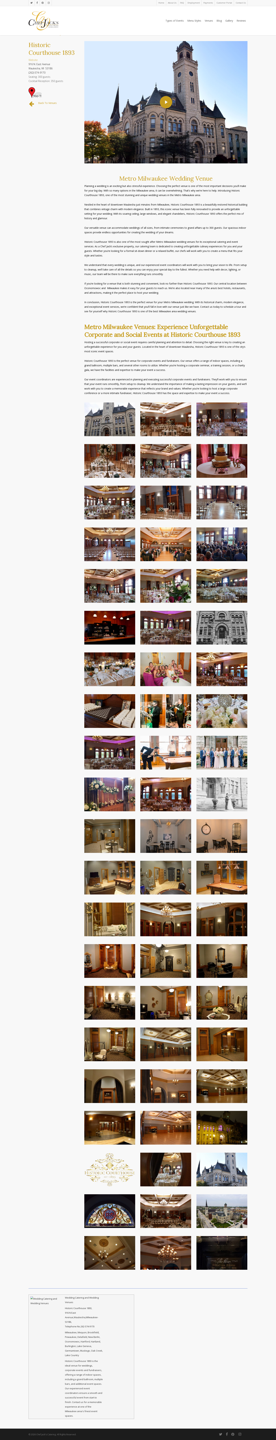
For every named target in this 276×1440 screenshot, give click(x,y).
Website (33, 60)
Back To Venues (47, 103)
